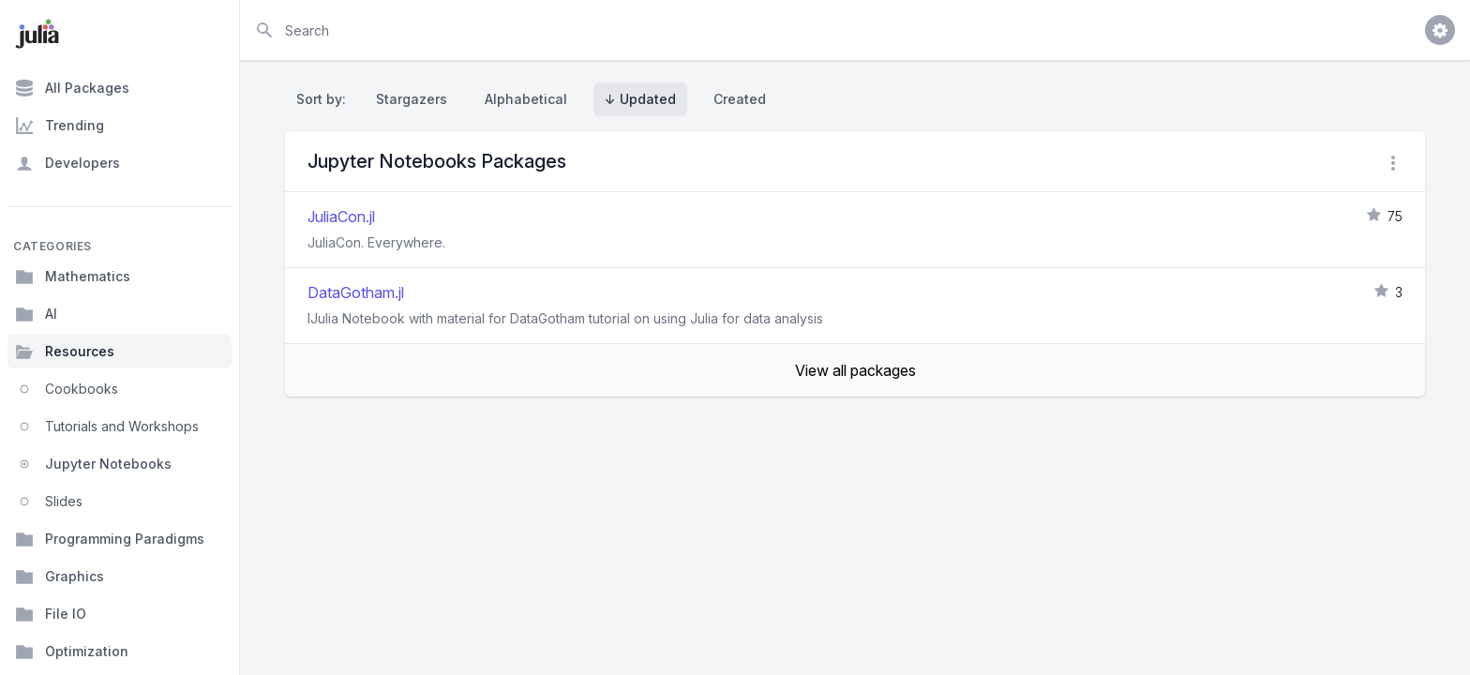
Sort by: (324, 99)
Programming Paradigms (109, 539)
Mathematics (72, 276)
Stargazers (411, 99)
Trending (59, 125)
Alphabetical (526, 99)
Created (739, 99)
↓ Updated (640, 99)
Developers (67, 163)
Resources (64, 351)
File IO (50, 614)
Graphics (59, 576)
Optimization (71, 651)
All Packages (72, 88)
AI (36, 314)
